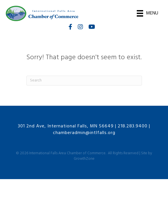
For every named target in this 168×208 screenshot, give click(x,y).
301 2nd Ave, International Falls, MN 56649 (66, 126)
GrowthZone (84, 159)
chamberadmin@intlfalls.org (84, 133)
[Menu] (147, 13)
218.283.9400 (132, 126)
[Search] (84, 81)
